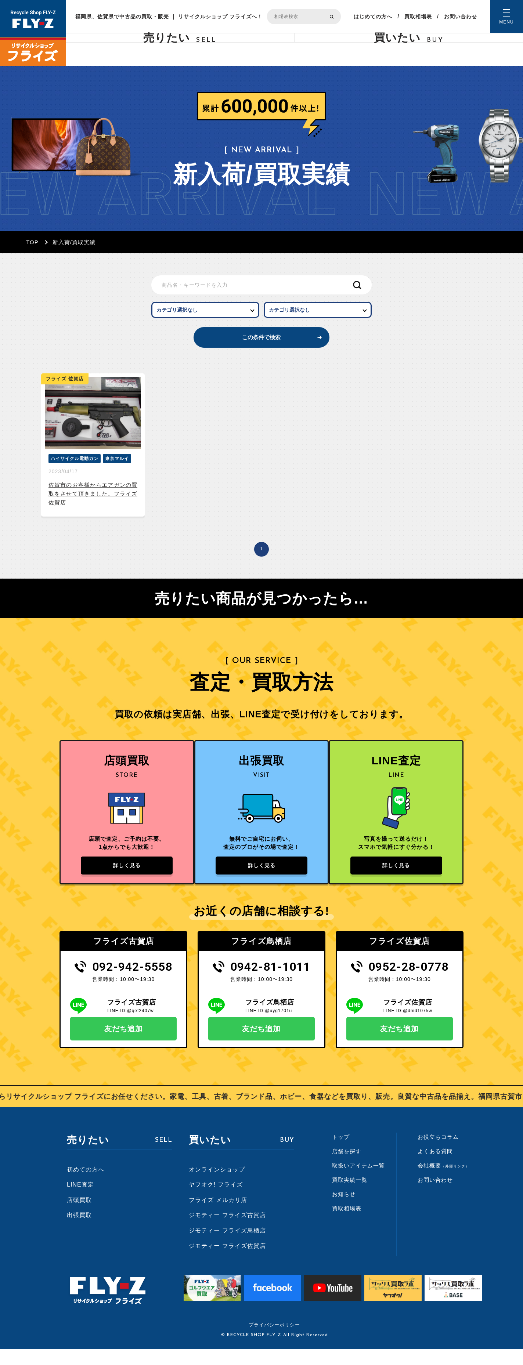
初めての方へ (85, 1185)
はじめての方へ (373, 16)
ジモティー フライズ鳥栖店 (227, 1246)
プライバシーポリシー (274, 1340)
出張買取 (79, 1231)
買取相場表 (418, 16)
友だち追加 (123, 1044)
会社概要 (443, 1181)
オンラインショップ (217, 1185)
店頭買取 (79, 1215)
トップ (341, 1152)
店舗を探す (346, 1167)
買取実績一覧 (349, 1195)
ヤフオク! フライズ (216, 1200)
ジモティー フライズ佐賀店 (227, 1261)
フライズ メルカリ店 (218, 1215)
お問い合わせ (460, 16)
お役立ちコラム (438, 1152)
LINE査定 (80, 1200)
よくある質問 (435, 1167)
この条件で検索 (262, 347)
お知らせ (344, 1210)
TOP (32, 242)
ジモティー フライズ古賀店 (227, 1231)
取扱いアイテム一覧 (358, 1181)
